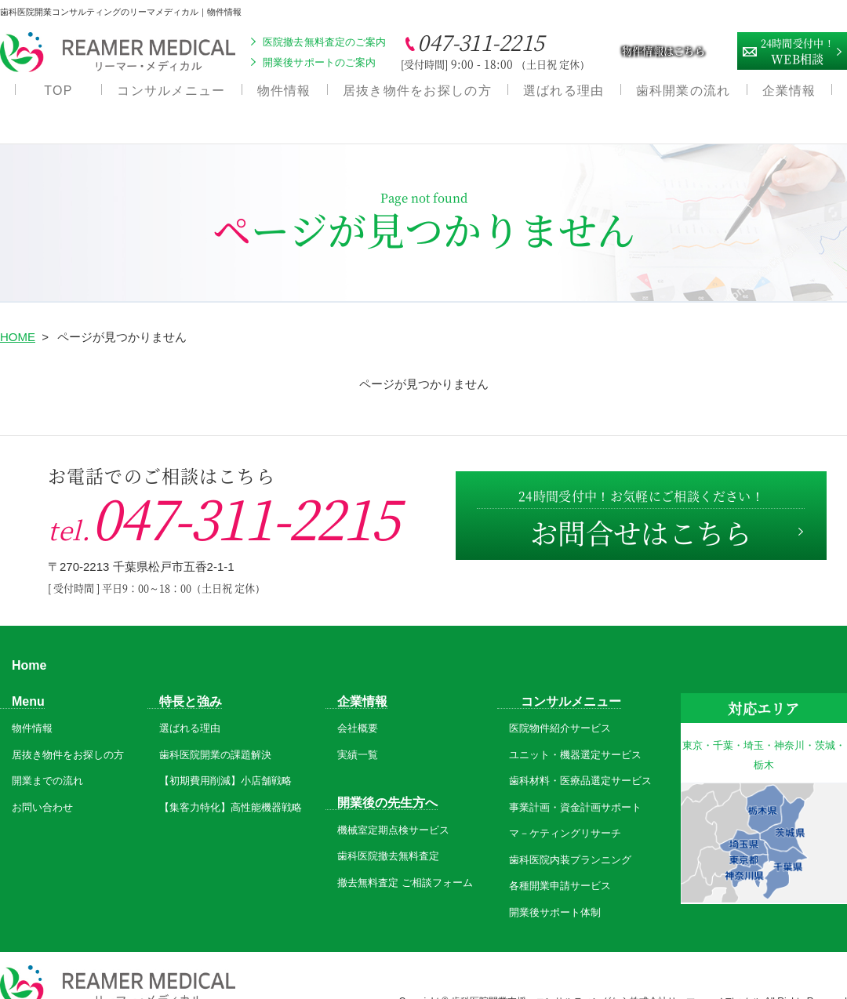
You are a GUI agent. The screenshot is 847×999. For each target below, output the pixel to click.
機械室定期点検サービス (393, 807)
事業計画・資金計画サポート (575, 785)
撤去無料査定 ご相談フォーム (405, 860)
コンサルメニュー (171, 94)
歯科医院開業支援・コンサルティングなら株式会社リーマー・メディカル (607, 978)
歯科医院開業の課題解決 (215, 733)
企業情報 (789, 94)
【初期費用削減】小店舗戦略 (225, 759)
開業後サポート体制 (555, 890)
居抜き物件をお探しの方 (417, 94)
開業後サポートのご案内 (319, 62)
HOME (17, 314)
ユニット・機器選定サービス (575, 733)
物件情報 (284, 94)
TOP (58, 94)
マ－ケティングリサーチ (565, 811)
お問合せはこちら (639, 499)
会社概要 (357, 706)
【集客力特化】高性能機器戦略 (230, 785)
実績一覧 (357, 733)
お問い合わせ (42, 785)
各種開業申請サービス (560, 864)
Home (29, 642)
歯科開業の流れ (683, 94)
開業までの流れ (47, 759)
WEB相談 (797, 49)
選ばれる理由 (564, 94)
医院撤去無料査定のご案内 (325, 42)
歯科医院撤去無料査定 (388, 834)
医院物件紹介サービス (560, 706)
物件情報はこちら (663, 50)
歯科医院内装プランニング (570, 838)
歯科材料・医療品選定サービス (580, 759)
